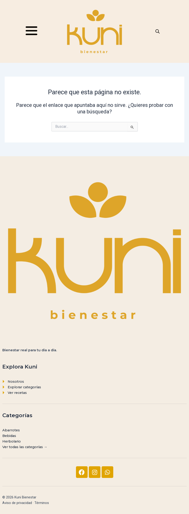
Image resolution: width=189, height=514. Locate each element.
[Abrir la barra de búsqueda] (157, 31)
